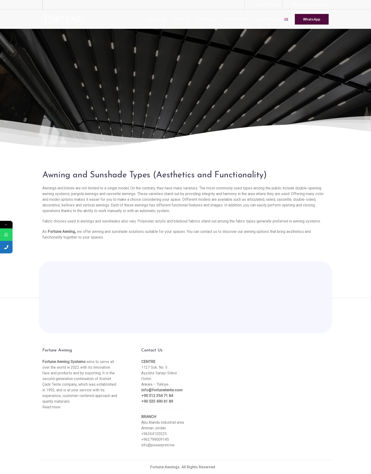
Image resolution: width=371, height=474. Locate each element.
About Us (181, 19)
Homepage (157, 19)
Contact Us (267, 19)
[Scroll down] (185, 88)
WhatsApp (311, 19)
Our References (236, 19)
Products (204, 19)
